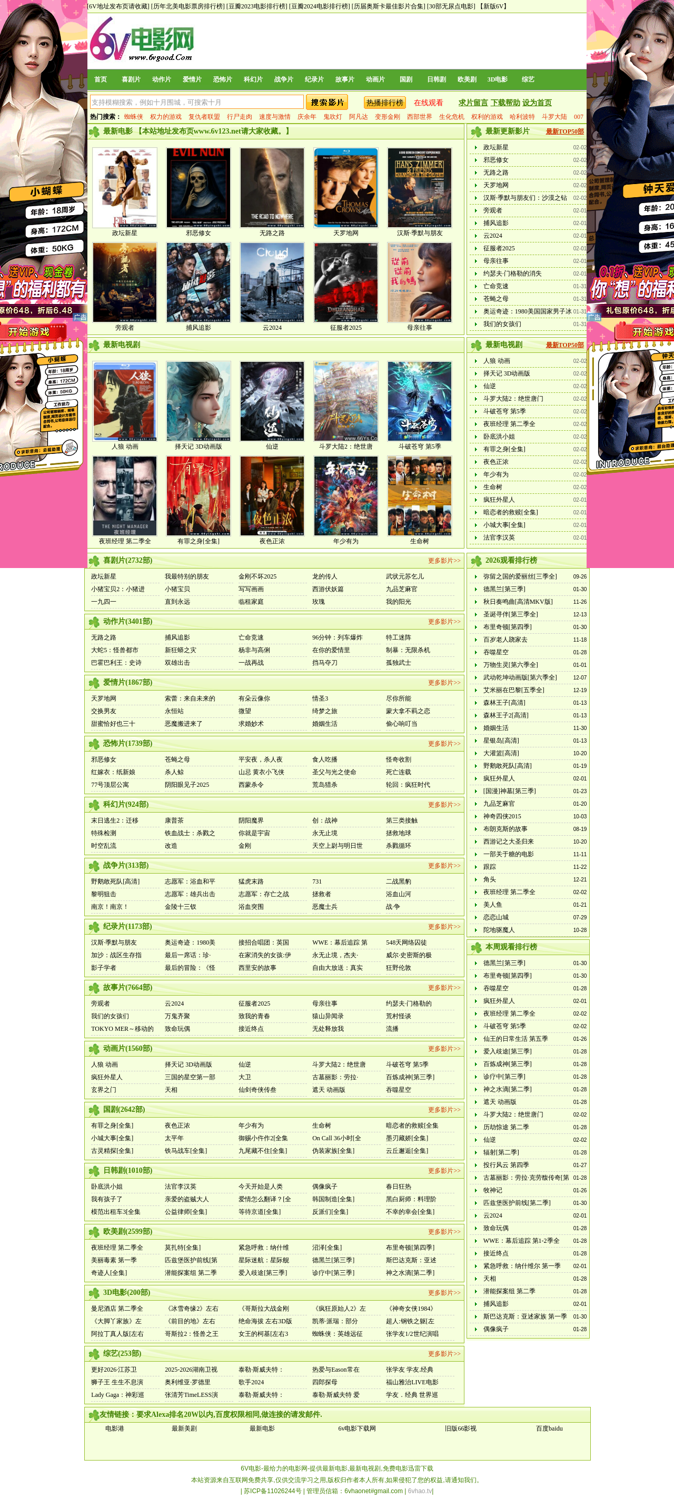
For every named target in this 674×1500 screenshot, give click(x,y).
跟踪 (489, 866)
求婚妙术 (251, 723)
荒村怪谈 (398, 1016)
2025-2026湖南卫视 (191, 1369)
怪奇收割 (398, 759)
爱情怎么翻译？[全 (265, 1199)
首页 (100, 79)
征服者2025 (346, 327)
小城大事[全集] (504, 525)
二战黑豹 (398, 881)
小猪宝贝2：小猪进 (118, 589)
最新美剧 (184, 1428)
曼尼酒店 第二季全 (117, 1308)
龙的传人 (325, 576)
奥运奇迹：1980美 (190, 942)
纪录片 (314, 79)
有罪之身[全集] (198, 541)
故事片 (344, 79)
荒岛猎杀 (325, 784)
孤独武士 (398, 662)
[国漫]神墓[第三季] (509, 791)
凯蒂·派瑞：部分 (335, 1321)
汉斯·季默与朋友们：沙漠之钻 (525, 197)
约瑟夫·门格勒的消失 (512, 273)
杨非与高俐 (254, 650)
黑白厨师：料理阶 (411, 1199)
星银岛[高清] (501, 740)
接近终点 (251, 1028)
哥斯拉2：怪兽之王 (192, 1333)
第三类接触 (402, 820)
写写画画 (251, 589)
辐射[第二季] (501, 1152)
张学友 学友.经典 (409, 1369)
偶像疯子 (325, 1186)
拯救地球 (398, 833)
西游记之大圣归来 (508, 841)
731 (317, 881)
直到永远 (177, 601)
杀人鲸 (174, 772)
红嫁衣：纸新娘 (113, 772)
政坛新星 (124, 233)
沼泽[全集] (327, 1247)
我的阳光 (398, 601)
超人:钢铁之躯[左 (410, 1321)
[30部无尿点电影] (451, 6)
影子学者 (103, 967)
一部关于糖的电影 (508, 854)
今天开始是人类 (261, 1186)
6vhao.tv (420, 1491)
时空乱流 (103, 845)
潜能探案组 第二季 (191, 1272)
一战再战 (251, 662)
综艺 (528, 79)
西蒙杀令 (251, 784)
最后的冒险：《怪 (190, 967)
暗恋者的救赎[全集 (412, 1125)
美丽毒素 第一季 (114, 1260)
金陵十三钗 (180, 906)
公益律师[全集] (186, 1211)
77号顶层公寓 (110, 784)
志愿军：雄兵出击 (190, 894)
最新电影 (262, 1428)
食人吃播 (325, 759)
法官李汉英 (499, 537)
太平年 (174, 1138)
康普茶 (174, 820)
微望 (245, 711)
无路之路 (272, 233)
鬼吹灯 (332, 116)
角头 (489, 879)
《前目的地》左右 (190, 1321)
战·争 (393, 906)
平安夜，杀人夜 (261, 759)
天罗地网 (346, 233)
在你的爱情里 (331, 650)
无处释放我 (328, 1028)
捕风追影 (198, 327)
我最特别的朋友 (187, 576)
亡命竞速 (496, 286)
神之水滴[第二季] (410, 1272)
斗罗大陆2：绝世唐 (346, 446)
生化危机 (451, 116)
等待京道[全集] (260, 1211)
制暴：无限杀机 (408, 650)
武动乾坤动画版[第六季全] (520, 677)
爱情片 (192, 79)
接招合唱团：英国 (264, 942)
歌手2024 (251, 1382)
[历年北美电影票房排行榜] (188, 6)
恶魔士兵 (325, 906)
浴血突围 (251, 906)
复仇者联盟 (204, 116)
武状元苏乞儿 (405, 576)
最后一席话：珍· (188, 955)
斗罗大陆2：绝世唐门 (513, 398)
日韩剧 (436, 79)
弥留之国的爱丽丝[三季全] (520, 576)
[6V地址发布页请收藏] (118, 6)
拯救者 (321, 894)
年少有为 (346, 541)
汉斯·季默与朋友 (420, 233)
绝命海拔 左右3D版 (265, 1321)
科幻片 (253, 79)
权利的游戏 (487, 116)
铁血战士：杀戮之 (190, 833)
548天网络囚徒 (406, 942)
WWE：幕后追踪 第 (340, 942)
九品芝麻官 (402, 589)
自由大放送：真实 (337, 967)
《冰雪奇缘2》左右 (192, 1308)
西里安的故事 (257, 967)
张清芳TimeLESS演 (191, 1394)
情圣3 (320, 698)
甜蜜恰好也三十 (113, 723)
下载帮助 (505, 103)
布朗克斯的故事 (505, 829)
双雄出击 (177, 662)
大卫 (245, 1077)
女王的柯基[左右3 (263, 1333)
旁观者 (124, 327)
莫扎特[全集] (183, 1247)
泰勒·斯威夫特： (261, 1369)
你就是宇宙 (254, 833)
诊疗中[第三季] (333, 1272)
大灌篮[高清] (501, 753)
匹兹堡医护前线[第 (191, 1260)
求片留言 (473, 103)
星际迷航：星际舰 (264, 1260)
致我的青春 (254, 1016)
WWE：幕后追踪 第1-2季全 (521, 1240)
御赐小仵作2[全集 (263, 1138)
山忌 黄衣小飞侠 (261, 772)
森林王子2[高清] (506, 715)
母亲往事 (419, 327)
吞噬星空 (398, 1089)
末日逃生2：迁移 (114, 820)
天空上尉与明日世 (337, 845)
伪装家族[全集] (333, 1150)
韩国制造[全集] (333, 1199)
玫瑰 (318, 601)
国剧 (406, 79)
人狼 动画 (125, 446)
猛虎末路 (251, 881)
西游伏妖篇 (328, 589)
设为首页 (537, 103)
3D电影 (498, 79)
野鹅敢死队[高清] (115, 881)
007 (578, 116)
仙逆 (272, 446)
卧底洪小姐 (499, 436)
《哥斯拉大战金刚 (264, 1308)
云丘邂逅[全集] (407, 1150)
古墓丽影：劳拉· (335, 1077)
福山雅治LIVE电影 (412, 1382)
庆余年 (307, 116)
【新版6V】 (493, 6)
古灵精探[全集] (112, 1150)
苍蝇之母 (496, 298)
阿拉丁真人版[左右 (117, 1333)
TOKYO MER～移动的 (122, 1028)
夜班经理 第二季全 (125, 541)
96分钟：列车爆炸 (337, 637)
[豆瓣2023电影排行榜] (257, 6)
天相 (171, 1089)
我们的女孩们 (502, 324)
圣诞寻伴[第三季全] (510, 614)
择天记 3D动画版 (198, 446)
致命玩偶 (177, 1028)
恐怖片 (222, 79)
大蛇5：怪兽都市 (114, 650)
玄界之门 (103, 1089)
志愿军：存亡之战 (264, 894)
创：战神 (325, 820)
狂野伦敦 (398, 967)
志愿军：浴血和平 (190, 881)
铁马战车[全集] (186, 1150)
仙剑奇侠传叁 (257, 1089)
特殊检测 (103, 833)
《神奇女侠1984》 (411, 1308)
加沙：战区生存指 (116, 955)
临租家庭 (251, 601)
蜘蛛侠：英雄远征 (337, 1333)
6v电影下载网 (357, 1428)
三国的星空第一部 (190, 1077)
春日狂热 (398, 1186)
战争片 (283, 79)
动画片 (375, 79)
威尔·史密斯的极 (409, 955)
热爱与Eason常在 (335, 1369)
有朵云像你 (254, 698)
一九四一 (103, 601)
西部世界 (419, 116)
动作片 (161, 79)
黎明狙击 (103, 894)
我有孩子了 (107, 1199)
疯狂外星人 (499, 499)
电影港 (114, 1428)
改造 (171, 845)
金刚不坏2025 (257, 576)
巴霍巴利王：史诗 (116, 662)
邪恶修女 (198, 233)
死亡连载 (398, 772)
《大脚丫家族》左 (116, 1321)
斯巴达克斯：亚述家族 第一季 (525, 1316)
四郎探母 (325, 1382)
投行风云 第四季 (506, 1165)
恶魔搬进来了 (184, 723)
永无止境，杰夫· (335, 955)
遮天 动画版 (328, 1089)
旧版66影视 (461, 1428)
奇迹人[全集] (109, 1272)
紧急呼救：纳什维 (264, 1247)
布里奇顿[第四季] (410, 1247)
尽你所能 (398, 698)
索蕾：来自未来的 (190, 698)
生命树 (419, 541)
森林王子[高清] (504, 702)
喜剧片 (131, 79)
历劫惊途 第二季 (506, 1127)
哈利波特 (522, 116)
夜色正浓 (272, 541)
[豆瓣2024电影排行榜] (319, 6)
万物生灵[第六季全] (510, 664)
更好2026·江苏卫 (114, 1369)
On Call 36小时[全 (336, 1138)
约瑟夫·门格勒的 (409, 1003)
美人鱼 (492, 904)
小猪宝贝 (177, 589)
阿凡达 (358, 116)
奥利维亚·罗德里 (188, 1382)
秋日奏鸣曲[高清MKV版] (518, 601)
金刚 (245, 845)
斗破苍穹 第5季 (420, 446)
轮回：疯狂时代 (408, 784)
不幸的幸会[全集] (410, 1211)
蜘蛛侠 (133, 116)
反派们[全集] (330, 1211)
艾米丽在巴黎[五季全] (513, 690)
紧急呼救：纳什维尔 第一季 (522, 1266)
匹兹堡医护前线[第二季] (517, 1203)
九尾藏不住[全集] (263, 1150)
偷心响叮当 (402, 723)
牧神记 (492, 1190)
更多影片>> (444, 560)
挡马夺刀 (325, 662)
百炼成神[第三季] (410, 1077)
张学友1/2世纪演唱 (412, 1333)
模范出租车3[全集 (116, 1211)
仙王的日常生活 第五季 (515, 1038)
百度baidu (549, 1428)
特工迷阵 (398, 637)
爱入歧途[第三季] (263, 1272)
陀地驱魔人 (499, 930)
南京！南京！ (110, 906)
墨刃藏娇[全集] (407, 1138)
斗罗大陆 (554, 116)
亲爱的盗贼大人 (187, 1199)
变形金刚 (387, 116)
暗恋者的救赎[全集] (510, 512)
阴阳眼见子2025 (187, 784)
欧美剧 (467, 79)
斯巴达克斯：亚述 (411, 1260)
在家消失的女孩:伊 (265, 955)
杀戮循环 (398, 845)
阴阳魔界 (251, 820)
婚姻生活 (325, 723)
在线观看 (428, 103)
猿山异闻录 (328, 1016)
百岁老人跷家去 (505, 639)
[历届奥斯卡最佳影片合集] (388, 6)
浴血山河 (398, 894)
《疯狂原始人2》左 (339, 1308)
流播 (392, 1028)
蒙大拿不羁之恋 (408, 711)
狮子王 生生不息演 (117, 1382)
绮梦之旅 (325, 711)
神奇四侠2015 (502, 816)
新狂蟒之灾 (180, 650)
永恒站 (174, 711)
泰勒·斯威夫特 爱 (336, 1394)
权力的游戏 (166, 116)
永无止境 (325, 833)
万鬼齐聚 (177, 1016)
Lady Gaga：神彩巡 (117, 1394)
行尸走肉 (239, 116)
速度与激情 (275, 116)
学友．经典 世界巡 (412, 1394)
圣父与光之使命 (334, 772)
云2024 (272, 327)
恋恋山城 (496, 917)
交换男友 (103, 711)
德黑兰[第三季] (333, 1260)
